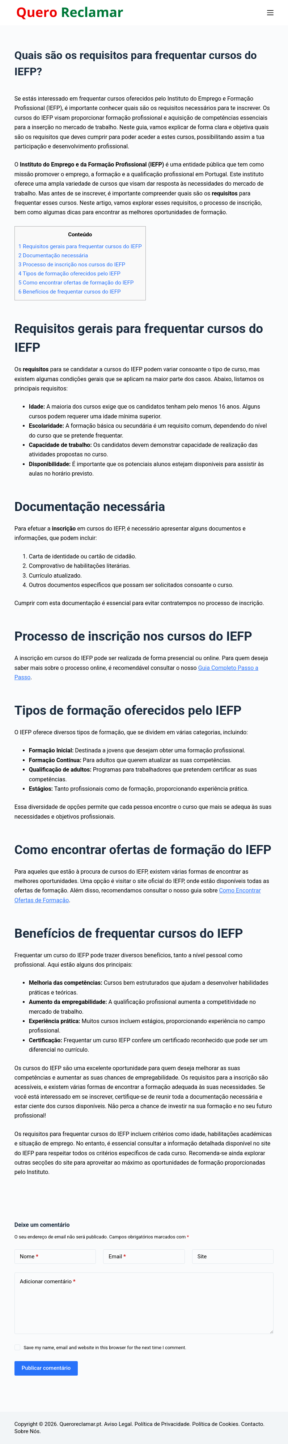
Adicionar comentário (48, 1281)
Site (202, 1256)
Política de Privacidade (162, 1424)
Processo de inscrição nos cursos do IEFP (71, 264)
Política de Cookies (215, 1424)
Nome (29, 1256)
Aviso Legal (118, 1424)
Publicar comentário (46, 1368)
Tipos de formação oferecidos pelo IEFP (69, 273)
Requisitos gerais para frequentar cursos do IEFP (80, 246)
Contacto (252, 1424)
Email (117, 1256)
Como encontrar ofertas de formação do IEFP (76, 282)
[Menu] (270, 12)
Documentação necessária (53, 255)
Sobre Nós (27, 1431)
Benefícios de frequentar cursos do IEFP (69, 291)
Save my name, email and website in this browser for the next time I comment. (105, 1347)
